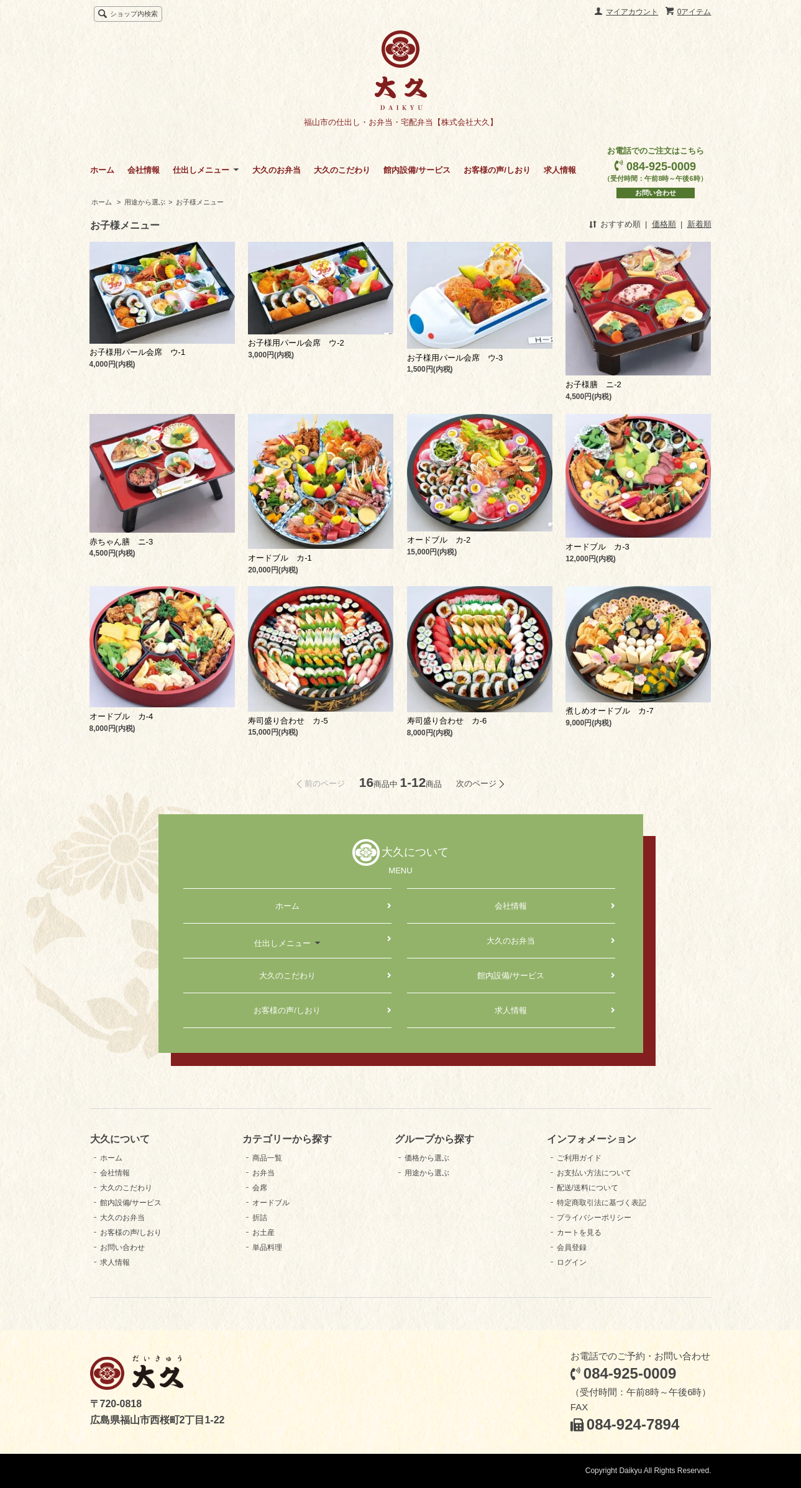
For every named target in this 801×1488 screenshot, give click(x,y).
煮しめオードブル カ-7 (609, 710)
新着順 (699, 224)
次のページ (476, 783)
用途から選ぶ (144, 202)
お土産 (263, 1232)
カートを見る (579, 1232)
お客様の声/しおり (497, 170)
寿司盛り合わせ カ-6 (447, 720)
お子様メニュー (200, 202)
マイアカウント (632, 11)
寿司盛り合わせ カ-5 (288, 720)
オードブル (271, 1202)
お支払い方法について (594, 1173)
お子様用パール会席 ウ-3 (455, 357)
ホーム (102, 170)
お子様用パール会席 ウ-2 (296, 342)
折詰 (259, 1217)
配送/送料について (587, 1187)
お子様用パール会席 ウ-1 (137, 352)
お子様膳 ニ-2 (593, 384)
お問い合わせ (655, 192)
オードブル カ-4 (121, 716)
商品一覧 (267, 1158)
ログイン (572, 1262)
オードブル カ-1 (280, 558)
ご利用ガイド (579, 1158)
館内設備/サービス (417, 170)
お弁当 (263, 1173)
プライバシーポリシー (594, 1217)
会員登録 (572, 1247)
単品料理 (267, 1247)
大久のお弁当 (276, 170)
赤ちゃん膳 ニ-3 (121, 541)
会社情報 (143, 170)
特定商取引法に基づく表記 (601, 1202)
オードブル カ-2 (439, 539)
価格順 (664, 224)
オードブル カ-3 (597, 546)
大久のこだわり (342, 170)
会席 (259, 1187)
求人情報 (560, 170)
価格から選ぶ (427, 1158)
